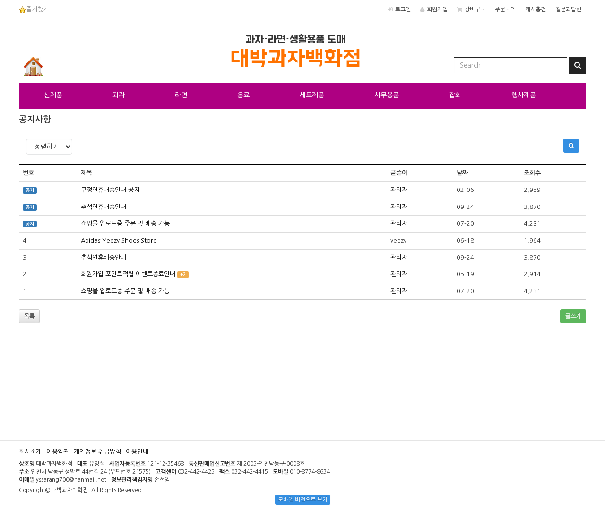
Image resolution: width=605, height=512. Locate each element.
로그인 (403, 9)
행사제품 (523, 95)
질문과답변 (568, 9)
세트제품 (312, 95)
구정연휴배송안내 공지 (110, 190)
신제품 (53, 95)
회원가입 (437, 9)
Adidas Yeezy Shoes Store (119, 240)
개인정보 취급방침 (97, 452)
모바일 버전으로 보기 (303, 500)
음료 (243, 95)
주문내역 (505, 9)
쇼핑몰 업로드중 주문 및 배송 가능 (125, 223)
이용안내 (137, 452)
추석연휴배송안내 (103, 207)
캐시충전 (535, 9)
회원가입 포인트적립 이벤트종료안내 (128, 274)
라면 (181, 95)
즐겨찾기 (34, 9)
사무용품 (386, 95)
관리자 (398, 190)
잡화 (455, 95)
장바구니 (475, 9)
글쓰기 (573, 316)
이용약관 (57, 452)
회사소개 (30, 452)
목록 (29, 316)
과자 (118, 95)
